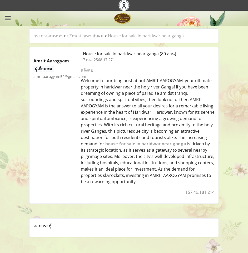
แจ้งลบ (87, 70)
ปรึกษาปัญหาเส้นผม (85, 36)
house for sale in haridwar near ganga (145, 144)
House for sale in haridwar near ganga (146, 36)
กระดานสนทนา (47, 36)
